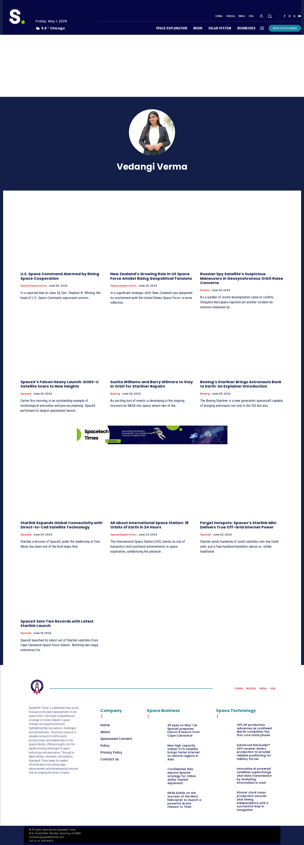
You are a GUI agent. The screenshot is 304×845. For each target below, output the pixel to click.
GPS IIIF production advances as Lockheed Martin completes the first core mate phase (254, 730)
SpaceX (25, 393)
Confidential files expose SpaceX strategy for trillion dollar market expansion (181, 776)
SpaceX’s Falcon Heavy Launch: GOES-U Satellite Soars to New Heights (59, 384)
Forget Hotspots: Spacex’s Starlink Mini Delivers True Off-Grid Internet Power (238, 525)
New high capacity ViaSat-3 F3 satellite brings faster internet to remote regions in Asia (183, 752)
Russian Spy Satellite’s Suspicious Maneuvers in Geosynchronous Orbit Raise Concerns (241, 278)
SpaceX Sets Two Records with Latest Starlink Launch (57, 623)
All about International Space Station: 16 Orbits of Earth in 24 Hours (149, 525)
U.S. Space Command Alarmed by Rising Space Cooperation (59, 276)
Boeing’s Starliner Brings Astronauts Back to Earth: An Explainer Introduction (240, 384)
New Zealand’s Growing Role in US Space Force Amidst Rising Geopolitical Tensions (151, 276)
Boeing (115, 393)
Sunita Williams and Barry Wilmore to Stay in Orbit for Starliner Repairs (151, 384)
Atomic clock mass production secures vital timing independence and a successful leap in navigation (252, 801)
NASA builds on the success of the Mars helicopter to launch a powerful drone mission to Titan (184, 800)
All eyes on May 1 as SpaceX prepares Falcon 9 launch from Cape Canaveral (183, 730)
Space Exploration (33, 285)
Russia (205, 290)
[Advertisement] (152, 66)
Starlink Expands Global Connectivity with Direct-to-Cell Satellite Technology (61, 525)
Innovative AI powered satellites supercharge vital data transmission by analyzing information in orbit (254, 776)
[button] (270, 16)
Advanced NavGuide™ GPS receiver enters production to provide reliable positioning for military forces (254, 752)
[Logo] (16, 17)
